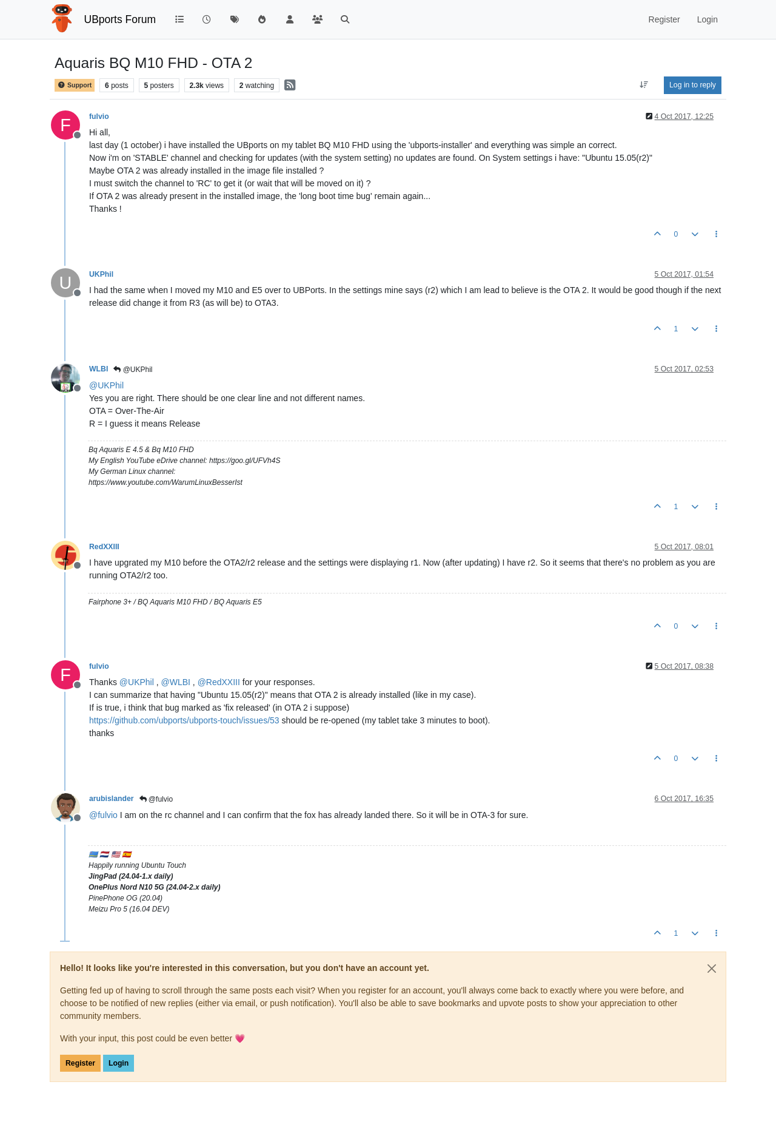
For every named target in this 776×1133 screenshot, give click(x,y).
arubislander (111, 798)
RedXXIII (104, 547)
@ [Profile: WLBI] (175, 682)
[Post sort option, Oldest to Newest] (644, 84)
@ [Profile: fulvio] (103, 815)
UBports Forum (120, 19)
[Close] (712, 968)
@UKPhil (132, 369)
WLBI (98, 369)
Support (75, 85)
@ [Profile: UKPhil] (106, 385)
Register (80, 1063)
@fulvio (156, 799)
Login (119, 1063)
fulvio (99, 116)
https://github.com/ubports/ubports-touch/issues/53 (184, 720)
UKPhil (101, 274)
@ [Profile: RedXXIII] (219, 682)
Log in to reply (692, 85)
